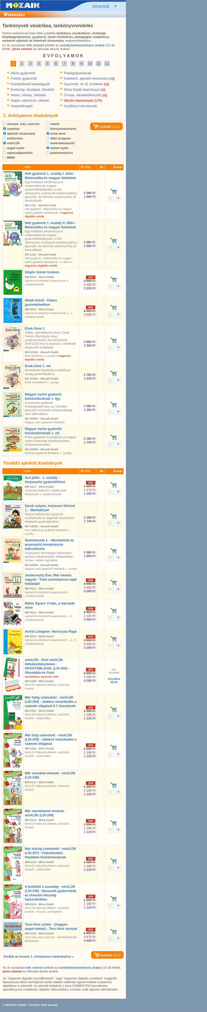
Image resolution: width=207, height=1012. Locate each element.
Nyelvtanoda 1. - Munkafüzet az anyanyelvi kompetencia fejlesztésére (49, 544)
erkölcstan (13, 138)
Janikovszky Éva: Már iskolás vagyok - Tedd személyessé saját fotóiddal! (51, 579)
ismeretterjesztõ (60, 143)
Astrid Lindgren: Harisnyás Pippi (51, 631)
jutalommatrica (60, 153)
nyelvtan (11, 129)
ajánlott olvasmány (19, 133)
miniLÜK (11, 143)
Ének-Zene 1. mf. (38, 366)
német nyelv (58, 148)
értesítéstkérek (114, 680)
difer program (59, 138)
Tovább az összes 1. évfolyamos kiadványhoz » (38, 956)
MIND (9, 157)
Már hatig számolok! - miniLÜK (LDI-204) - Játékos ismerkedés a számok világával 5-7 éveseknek (50, 702)
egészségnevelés (18, 153)
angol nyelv (13, 148)
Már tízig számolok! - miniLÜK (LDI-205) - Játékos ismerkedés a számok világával (50, 739)
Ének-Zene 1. (35, 328)
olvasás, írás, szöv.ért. (21, 124)
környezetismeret (61, 129)
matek (53, 124)
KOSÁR (102, 127)
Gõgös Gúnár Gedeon (42, 272)
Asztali (53, 1004)
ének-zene (56, 133)
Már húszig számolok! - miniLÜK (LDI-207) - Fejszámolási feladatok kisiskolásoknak (50, 853)
